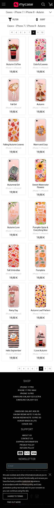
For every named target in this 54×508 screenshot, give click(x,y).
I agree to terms (15, 496)
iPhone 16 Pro (27, 393)
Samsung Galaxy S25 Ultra (27, 397)
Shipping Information (27, 442)
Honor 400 (27, 424)
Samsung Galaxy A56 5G (27, 411)
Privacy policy (27, 445)
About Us (27, 435)
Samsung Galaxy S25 (27, 400)
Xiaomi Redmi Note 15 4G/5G (27, 414)
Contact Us (27, 438)
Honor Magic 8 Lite (27, 421)
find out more (14, 502)
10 (42, 32)
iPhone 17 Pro (27, 387)
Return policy (27, 448)
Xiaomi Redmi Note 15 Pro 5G (27, 417)
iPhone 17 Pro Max (27, 390)
